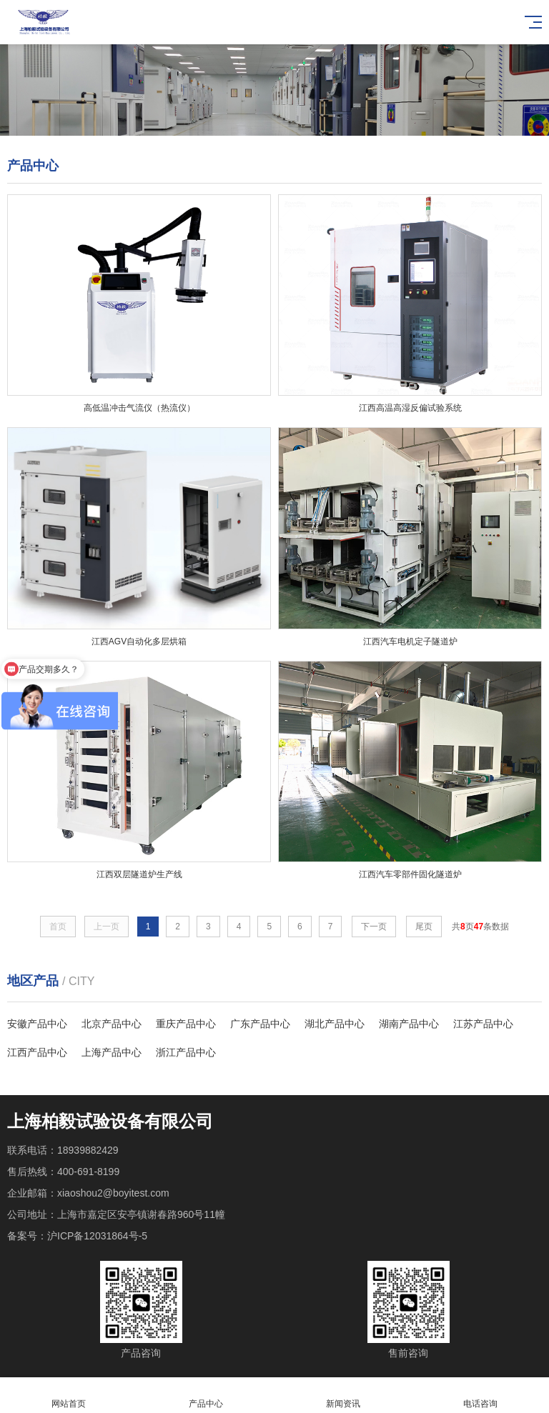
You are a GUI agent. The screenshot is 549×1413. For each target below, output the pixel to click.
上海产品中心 (111, 1052)
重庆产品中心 (186, 1023)
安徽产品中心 (37, 1023)
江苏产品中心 (483, 1023)
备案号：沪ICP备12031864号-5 (77, 1236)
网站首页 (68, 1395)
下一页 (374, 927)
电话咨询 (480, 1395)
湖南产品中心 (409, 1023)
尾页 (423, 927)
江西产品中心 (37, 1052)
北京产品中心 (111, 1023)
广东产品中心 (260, 1023)
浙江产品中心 (186, 1052)
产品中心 (205, 1395)
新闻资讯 (343, 1395)
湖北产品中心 (335, 1023)
